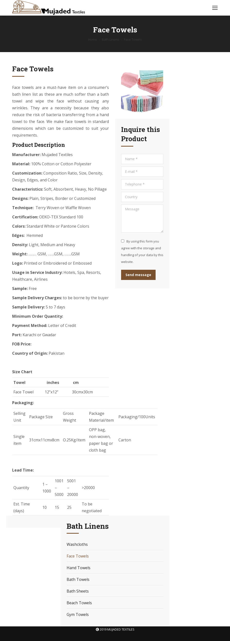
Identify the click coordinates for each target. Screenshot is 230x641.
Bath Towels (78, 579)
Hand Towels (78, 567)
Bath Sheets (78, 591)
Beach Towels (79, 602)
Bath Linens (110, 39)
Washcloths (77, 544)
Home (92, 39)
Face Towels (78, 556)
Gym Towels (78, 614)
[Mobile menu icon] (215, 8)
